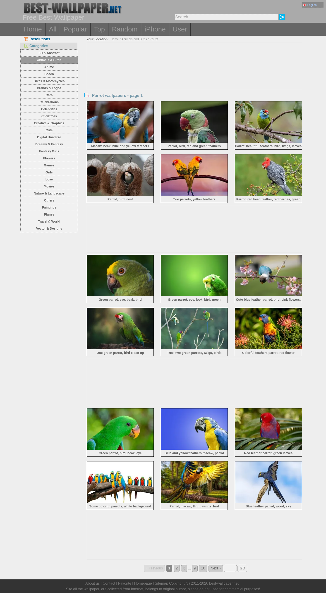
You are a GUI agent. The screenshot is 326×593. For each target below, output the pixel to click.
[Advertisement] (194, 76)
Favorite (124, 583)
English (310, 5)
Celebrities (49, 109)
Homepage (143, 583)
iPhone (155, 29)
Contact (109, 583)
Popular (75, 29)
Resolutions (37, 39)
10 (203, 568)
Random (124, 29)
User (180, 29)
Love (49, 179)
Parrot (153, 39)
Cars (49, 95)
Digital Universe (49, 137)
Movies (49, 186)
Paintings (49, 207)
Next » (216, 568)
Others (49, 200)
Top (99, 29)
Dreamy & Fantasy (49, 144)
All (52, 29)
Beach (49, 74)
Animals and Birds (134, 39)
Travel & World (49, 221)
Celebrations (49, 102)
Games (49, 165)
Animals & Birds (49, 60)
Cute (49, 130)
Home (33, 29)
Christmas (49, 116)
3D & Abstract (49, 53)
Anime (49, 67)
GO (242, 568)
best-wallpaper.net (224, 583)
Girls (49, 172)
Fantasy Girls (49, 151)
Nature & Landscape (49, 193)
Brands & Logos (49, 88)
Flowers (49, 158)
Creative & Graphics (49, 123)
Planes (49, 214)
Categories (36, 46)
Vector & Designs (49, 228)
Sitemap (161, 583)
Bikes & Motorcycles (49, 81)
